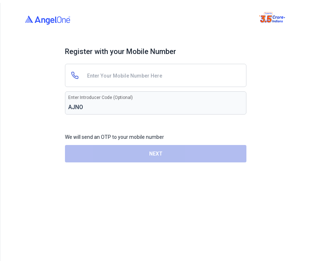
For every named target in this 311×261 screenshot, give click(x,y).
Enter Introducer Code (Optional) (100, 97)
